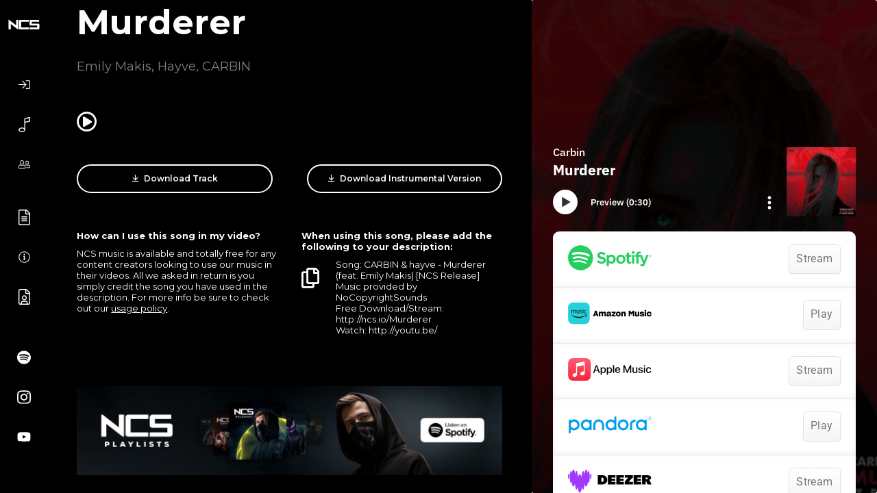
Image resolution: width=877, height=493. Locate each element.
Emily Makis (114, 66)
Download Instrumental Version (404, 179)
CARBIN (226, 66)
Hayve (177, 66)
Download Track (175, 179)
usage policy (139, 308)
